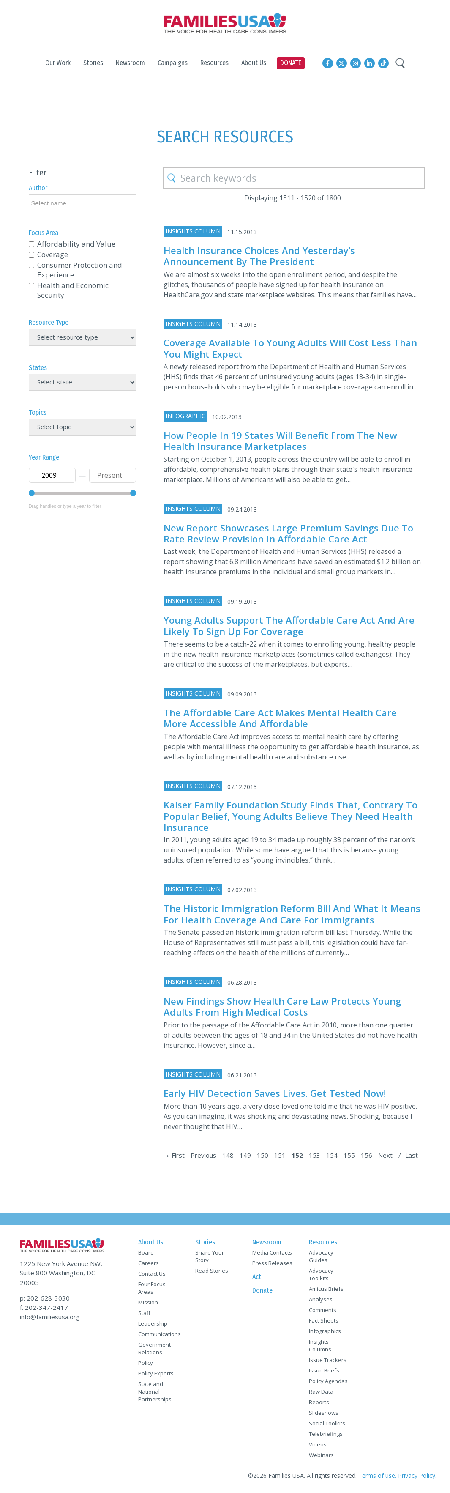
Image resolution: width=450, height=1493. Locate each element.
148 (228, 1155)
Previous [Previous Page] (203, 1155)
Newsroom (266, 1242)
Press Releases (272, 1263)
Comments (322, 1310)
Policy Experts (156, 1373)
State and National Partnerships (155, 1391)
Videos (318, 1444)
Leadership (152, 1323)
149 (245, 1155)
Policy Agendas (328, 1381)
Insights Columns (320, 1345)
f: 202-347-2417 (44, 1307)
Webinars (321, 1455)
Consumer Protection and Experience (79, 269)
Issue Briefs (324, 1370)
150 (262, 1155)
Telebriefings (326, 1434)
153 (314, 1155)
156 (366, 1155)
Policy (145, 1363)
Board (146, 1252)
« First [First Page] (175, 1155)
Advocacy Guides (321, 1256)
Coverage (52, 254)
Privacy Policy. (417, 1475)
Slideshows (323, 1412)
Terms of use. (377, 1475)
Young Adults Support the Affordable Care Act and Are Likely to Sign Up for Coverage (289, 625)
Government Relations (154, 1348)
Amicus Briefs (326, 1289)
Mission (148, 1302)
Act (256, 1277)
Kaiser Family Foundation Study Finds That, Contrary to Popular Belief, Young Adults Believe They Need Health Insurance (290, 815)
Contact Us (152, 1273)
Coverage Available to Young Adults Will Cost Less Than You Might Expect (290, 348)
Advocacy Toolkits (321, 1274)
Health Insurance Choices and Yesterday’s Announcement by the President (259, 256)
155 (349, 1155)
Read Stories (211, 1270)
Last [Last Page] (411, 1155)
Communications (159, 1334)
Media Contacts (272, 1252)
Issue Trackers (327, 1360)
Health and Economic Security (73, 290)
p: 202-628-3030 (45, 1298)
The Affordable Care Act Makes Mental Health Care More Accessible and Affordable (280, 718)
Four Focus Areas (152, 1288)
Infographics (325, 1331)
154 (332, 1155)
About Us (150, 1242)
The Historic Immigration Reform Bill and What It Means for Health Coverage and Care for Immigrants (292, 914)
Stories (205, 1242)
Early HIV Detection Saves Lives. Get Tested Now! (275, 1093)
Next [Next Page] (385, 1155)
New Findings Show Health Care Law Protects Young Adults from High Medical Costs (282, 1006)
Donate (262, 1290)
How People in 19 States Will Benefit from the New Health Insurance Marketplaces (280, 440)
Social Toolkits (327, 1423)
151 (280, 1155)
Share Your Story (209, 1256)
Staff (144, 1313)
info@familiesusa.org (50, 1316)
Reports (319, 1402)
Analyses (321, 1299)
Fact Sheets (323, 1320)
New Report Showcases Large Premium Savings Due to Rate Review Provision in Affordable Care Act (288, 533)
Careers (148, 1263)
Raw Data (321, 1391)
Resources (323, 1242)
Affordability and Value (76, 244)
